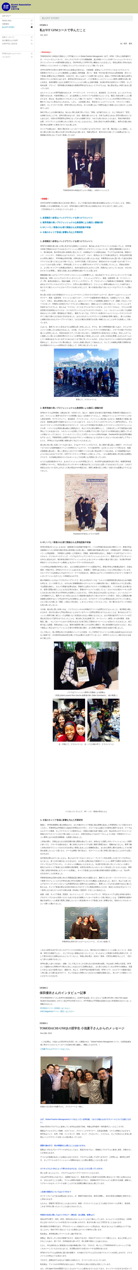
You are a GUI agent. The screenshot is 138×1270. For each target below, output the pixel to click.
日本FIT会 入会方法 (9, 44)
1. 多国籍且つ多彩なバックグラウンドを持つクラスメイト (66, 218)
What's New (6, 21)
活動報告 (5, 24)
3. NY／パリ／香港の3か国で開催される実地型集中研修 (65, 227)
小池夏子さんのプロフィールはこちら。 (55, 989)
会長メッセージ (8, 37)
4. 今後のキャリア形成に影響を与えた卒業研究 (61, 232)
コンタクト (6, 57)
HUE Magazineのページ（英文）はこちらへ (57, 951)
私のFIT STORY (8, 27)
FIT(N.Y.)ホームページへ (11, 54)
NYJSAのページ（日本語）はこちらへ (55, 948)
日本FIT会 (16, 1266)
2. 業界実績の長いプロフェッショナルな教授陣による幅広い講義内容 (71, 222)
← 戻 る (128, 1251)
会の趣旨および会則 (10, 40)
